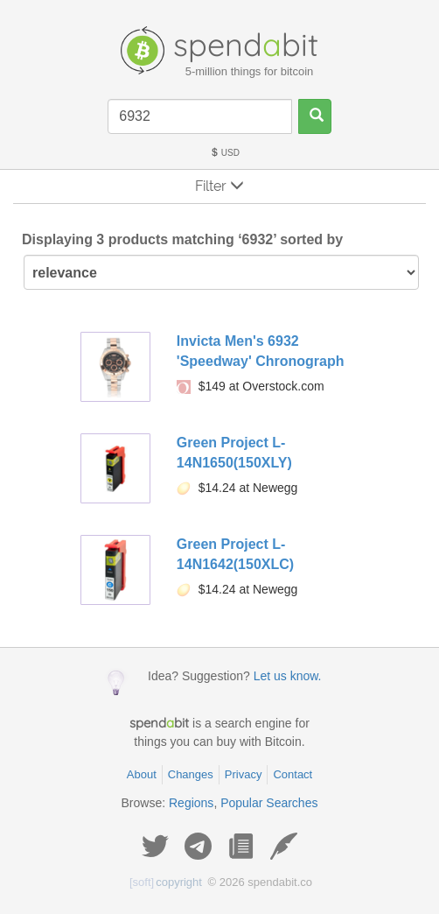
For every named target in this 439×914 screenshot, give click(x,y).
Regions (191, 803)
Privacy (243, 774)
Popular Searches (268, 803)
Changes (190, 774)
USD (225, 153)
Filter (219, 186)
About (142, 774)
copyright (165, 882)
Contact (292, 774)
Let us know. (288, 676)
